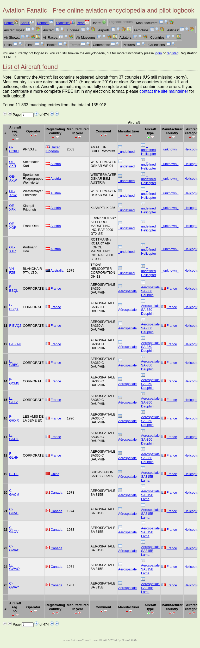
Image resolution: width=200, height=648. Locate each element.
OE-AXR (12, 164)
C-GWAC (14, 548)
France (56, 288)
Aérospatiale (127, 291)
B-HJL (13, 474)
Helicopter (191, 149)
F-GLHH (13, 455)
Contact (45, 23)
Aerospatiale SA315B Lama (150, 476)
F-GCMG (14, 381)
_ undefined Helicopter (148, 150)
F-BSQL (13, 289)
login (158, 53)
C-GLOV (13, 530)
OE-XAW (13, 193)
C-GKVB (13, 511)
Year (83, 23)
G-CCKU (13, 149)
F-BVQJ (15, 326)
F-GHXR (14, 418)
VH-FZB (12, 271)
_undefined (126, 152)
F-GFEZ (13, 400)
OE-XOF (12, 226)
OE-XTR (12, 249)
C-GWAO (14, 567)
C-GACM (14, 493)
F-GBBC (13, 363)
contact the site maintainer (164, 91)
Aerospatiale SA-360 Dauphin (150, 291)
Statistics (65, 23)
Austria (56, 164)
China (55, 474)
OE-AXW (13, 178)
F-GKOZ (13, 437)
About (27, 23)
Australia (57, 270)
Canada (56, 492)
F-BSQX (13, 307)
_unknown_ (169, 149)
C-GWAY (14, 585)
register (172, 53)
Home (11, 23)
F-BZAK (15, 344)
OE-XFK (12, 208)
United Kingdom (53, 149)
